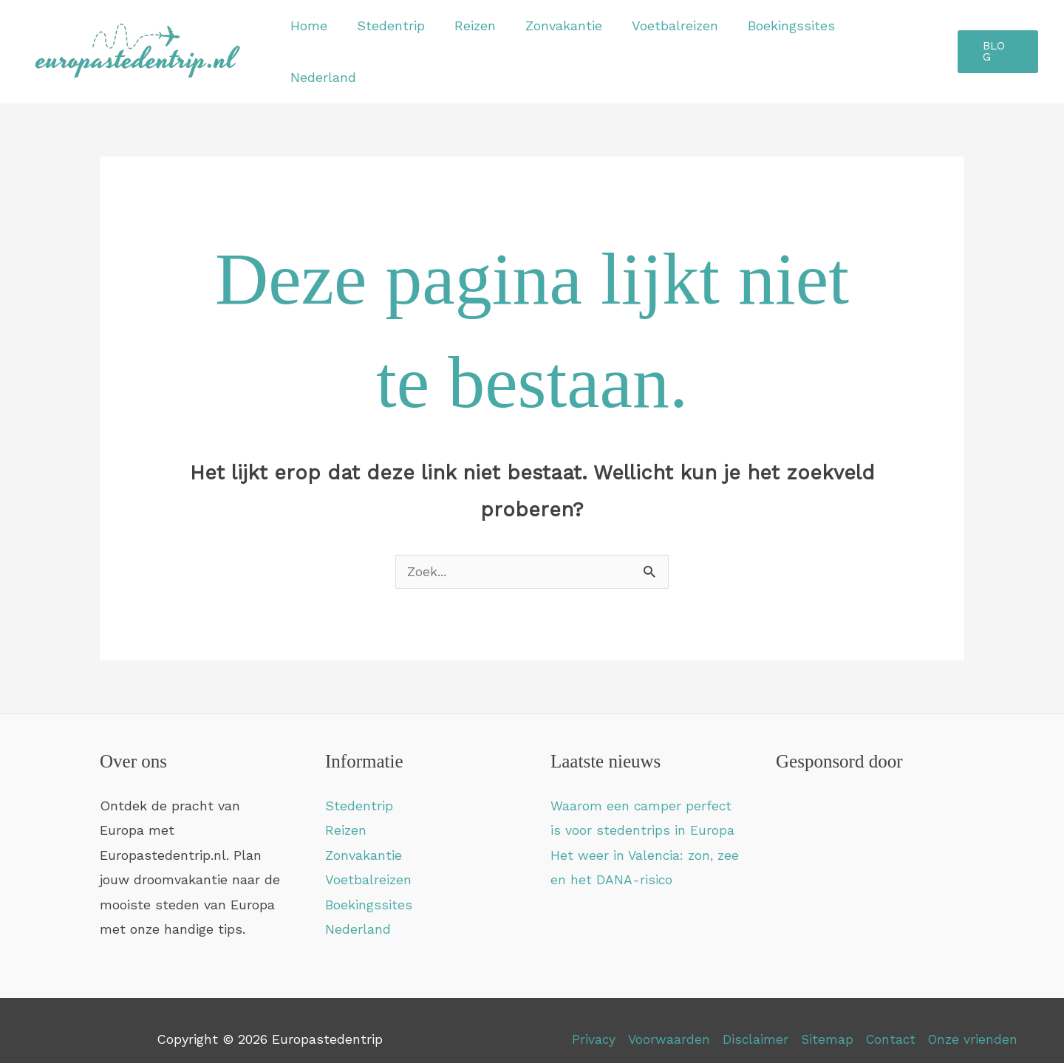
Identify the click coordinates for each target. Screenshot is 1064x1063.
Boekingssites (793, 42)
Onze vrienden (975, 1022)
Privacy (591, 1022)
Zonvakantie (571, 42)
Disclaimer (753, 1022)
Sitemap (826, 1022)
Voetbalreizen (680, 42)
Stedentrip (405, 42)
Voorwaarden (666, 1022)
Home (325, 42)
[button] (998, 43)
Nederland (897, 42)
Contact (893, 1022)
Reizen (486, 42)
